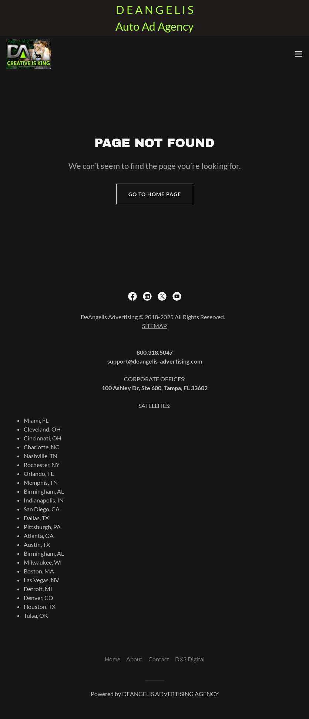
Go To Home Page (154, 194)
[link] (28, 54)
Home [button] (112, 658)
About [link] (134, 658)
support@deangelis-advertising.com (154, 361)
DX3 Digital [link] (190, 658)
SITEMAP (154, 325)
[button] (298, 54)
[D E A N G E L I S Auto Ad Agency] (154, 18)
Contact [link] (158, 658)
